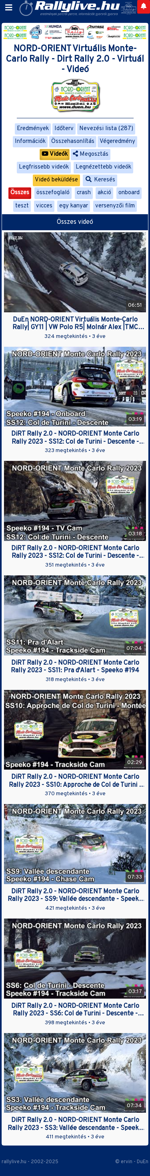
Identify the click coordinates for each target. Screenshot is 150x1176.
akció (104, 193)
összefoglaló (53, 193)
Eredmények (33, 129)
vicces (44, 206)
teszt (22, 206)
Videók (55, 154)
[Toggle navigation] (9, 8)
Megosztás (90, 154)
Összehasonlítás (72, 141)
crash (84, 193)
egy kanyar (73, 206)
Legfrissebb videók (44, 167)
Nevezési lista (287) (106, 129)
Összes (19, 193)
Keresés (100, 180)
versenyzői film (115, 206)
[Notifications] (143, 7)
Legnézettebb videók (103, 167)
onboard (129, 193)
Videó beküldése (56, 180)
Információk (30, 141)
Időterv (64, 129)
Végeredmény (117, 141)
